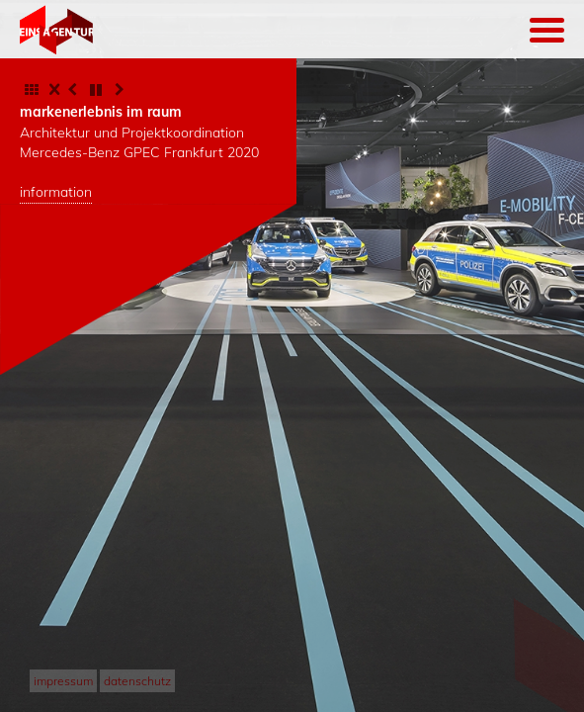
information (56, 192)
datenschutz (137, 680)
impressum (63, 680)
